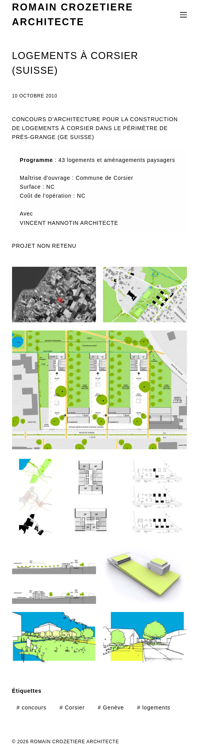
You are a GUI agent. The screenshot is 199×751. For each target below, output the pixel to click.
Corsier (71, 707)
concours (32, 707)
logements (154, 707)
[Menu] (183, 14)
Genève (111, 707)
